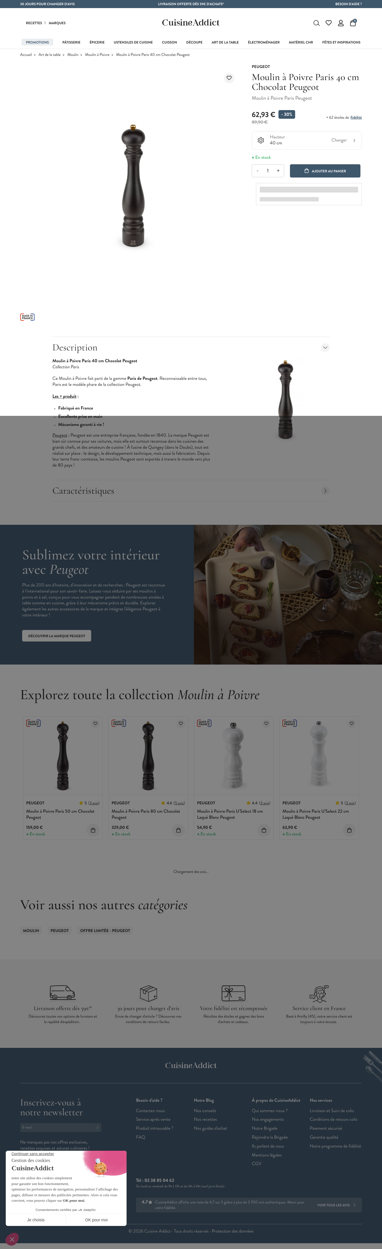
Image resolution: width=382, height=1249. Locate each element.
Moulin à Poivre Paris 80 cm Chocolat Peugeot (146, 815)
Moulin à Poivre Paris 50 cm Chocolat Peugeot (60, 815)
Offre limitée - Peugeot (105, 932)
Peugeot (60, 932)
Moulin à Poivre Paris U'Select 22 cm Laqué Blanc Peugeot (315, 815)
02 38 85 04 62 (159, 1181)
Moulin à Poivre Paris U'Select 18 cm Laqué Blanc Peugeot (230, 815)
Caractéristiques (190, 492)
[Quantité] (268, 172)
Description (190, 348)
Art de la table (50, 56)
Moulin (72, 56)
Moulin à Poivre (97, 56)
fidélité (356, 118)
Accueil (26, 56)
